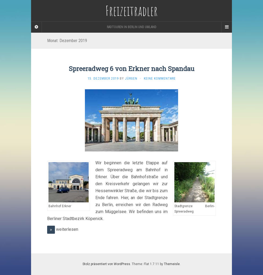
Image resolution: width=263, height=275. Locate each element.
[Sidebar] (36, 27)
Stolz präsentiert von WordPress (106, 264)
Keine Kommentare (160, 78)
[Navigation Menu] (226, 27)
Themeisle (172, 264)
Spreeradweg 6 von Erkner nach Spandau (131, 68)
